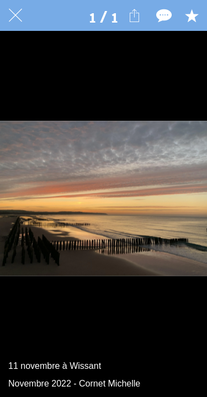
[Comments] (163, 15)
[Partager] (134, 15)
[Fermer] (15, 15)
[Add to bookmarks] (191, 15)
